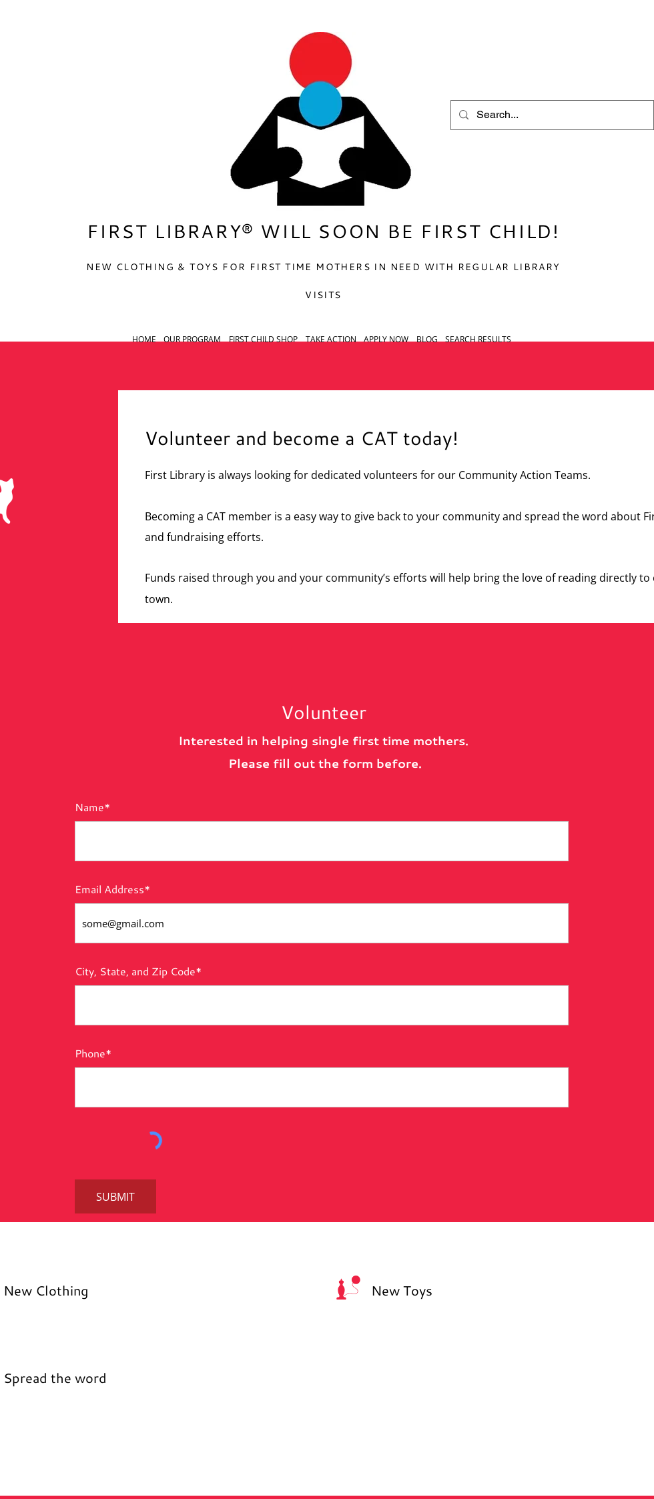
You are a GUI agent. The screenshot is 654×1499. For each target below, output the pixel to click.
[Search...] (550, 115)
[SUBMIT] (115, 1196)
